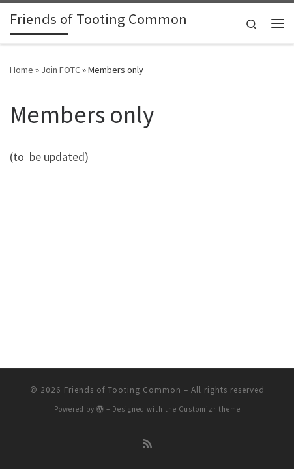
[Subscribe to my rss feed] (147, 444)
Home (21, 70)
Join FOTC (60, 70)
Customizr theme (210, 409)
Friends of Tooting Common (122, 389)
